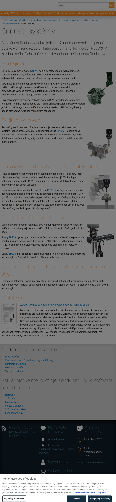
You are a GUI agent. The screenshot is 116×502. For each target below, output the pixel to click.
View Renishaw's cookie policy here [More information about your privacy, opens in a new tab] (90, 496)
